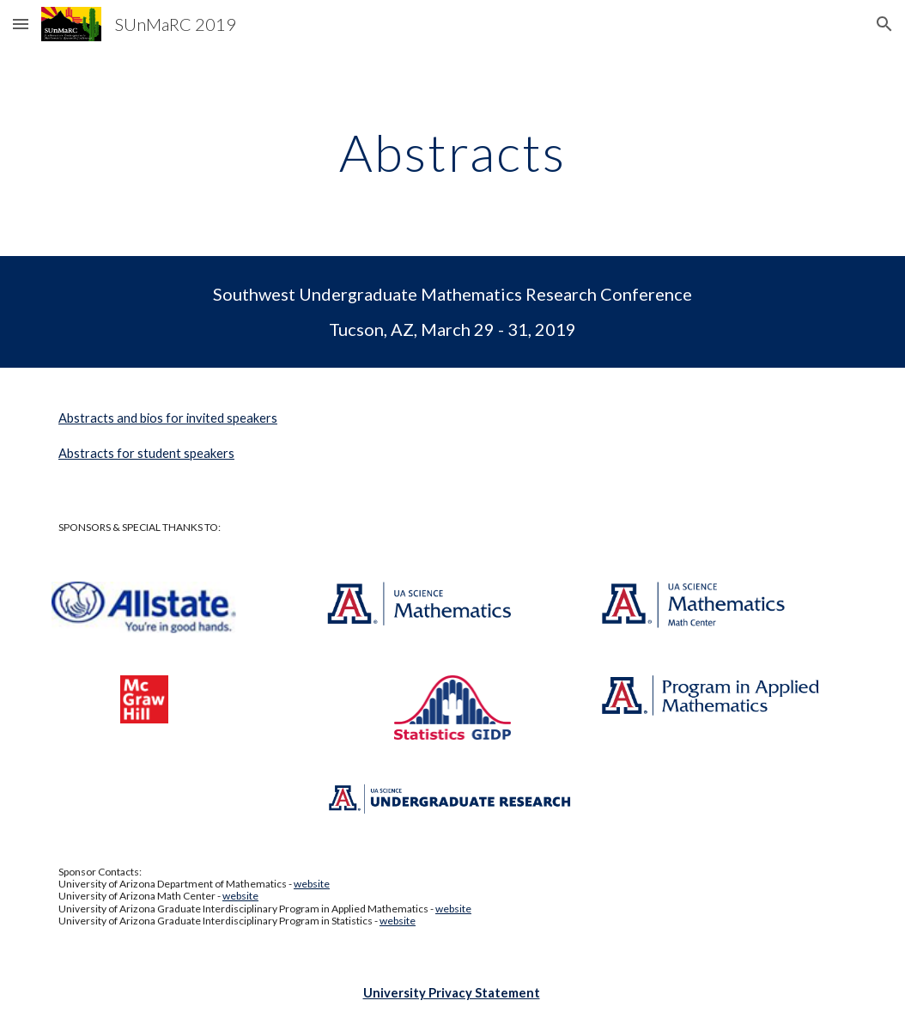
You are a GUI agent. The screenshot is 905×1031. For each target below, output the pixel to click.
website (312, 883)
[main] (453, 152)
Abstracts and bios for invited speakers (167, 418)
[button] (20, 23)
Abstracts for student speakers (146, 453)
